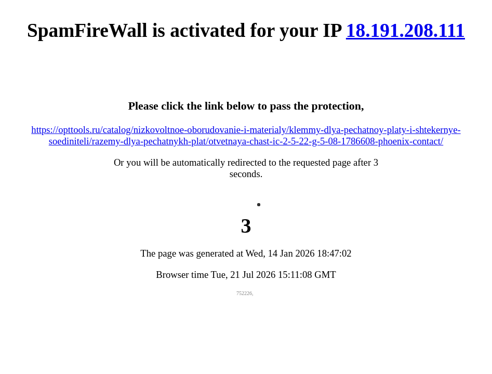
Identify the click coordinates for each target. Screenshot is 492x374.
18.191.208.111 (405, 30)
